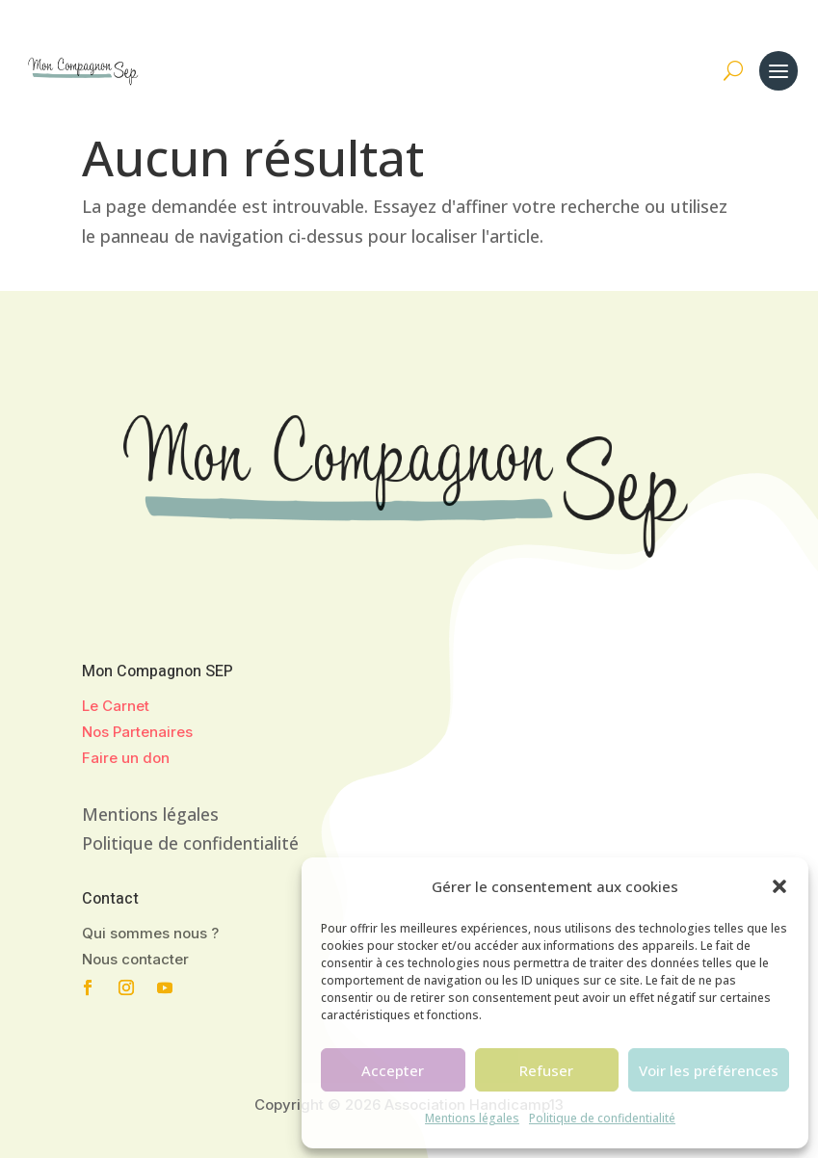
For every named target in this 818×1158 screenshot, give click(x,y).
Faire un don (126, 758)
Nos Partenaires (137, 732)
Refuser (546, 1070)
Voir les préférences (708, 1070)
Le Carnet (115, 706)
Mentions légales (472, 1118)
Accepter (392, 1070)
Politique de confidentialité (602, 1118)
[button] (779, 886)
